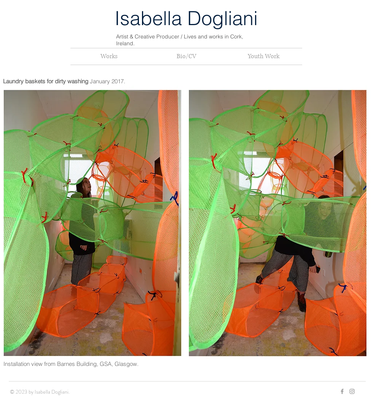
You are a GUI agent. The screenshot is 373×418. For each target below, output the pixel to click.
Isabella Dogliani (186, 18)
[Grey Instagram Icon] (352, 391)
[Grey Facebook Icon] (342, 391)
